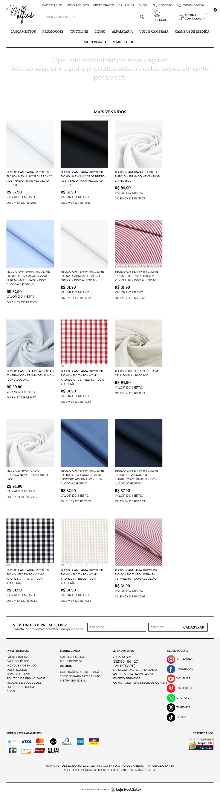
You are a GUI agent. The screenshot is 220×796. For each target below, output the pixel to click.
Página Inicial (17, 657)
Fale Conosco (17, 661)
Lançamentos (23, 31)
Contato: (165, 5)
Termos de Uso (18, 674)
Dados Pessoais (73, 657)
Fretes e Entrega (20, 687)
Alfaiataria (122, 31)
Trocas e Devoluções (23, 682)
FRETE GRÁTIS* (103, 5)
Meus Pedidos (77, 5)
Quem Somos (16, 670)
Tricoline (79, 31)
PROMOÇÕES (53, 31)
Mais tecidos (124, 42)
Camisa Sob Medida (192, 31)
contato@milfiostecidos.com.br (140, 682)
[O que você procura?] (141, 17)
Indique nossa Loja (22, 665)
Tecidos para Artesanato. (80, 676)
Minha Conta (70, 651)
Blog (143, 5)
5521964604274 (193, 5)
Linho (100, 31)
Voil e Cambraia (153, 31)
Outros (66, 666)
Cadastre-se (52, 5)
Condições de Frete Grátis (81, 672)
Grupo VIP (126, 5)
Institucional (17, 651)
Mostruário (95, 42)
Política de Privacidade (25, 678)
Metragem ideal (73, 680)
